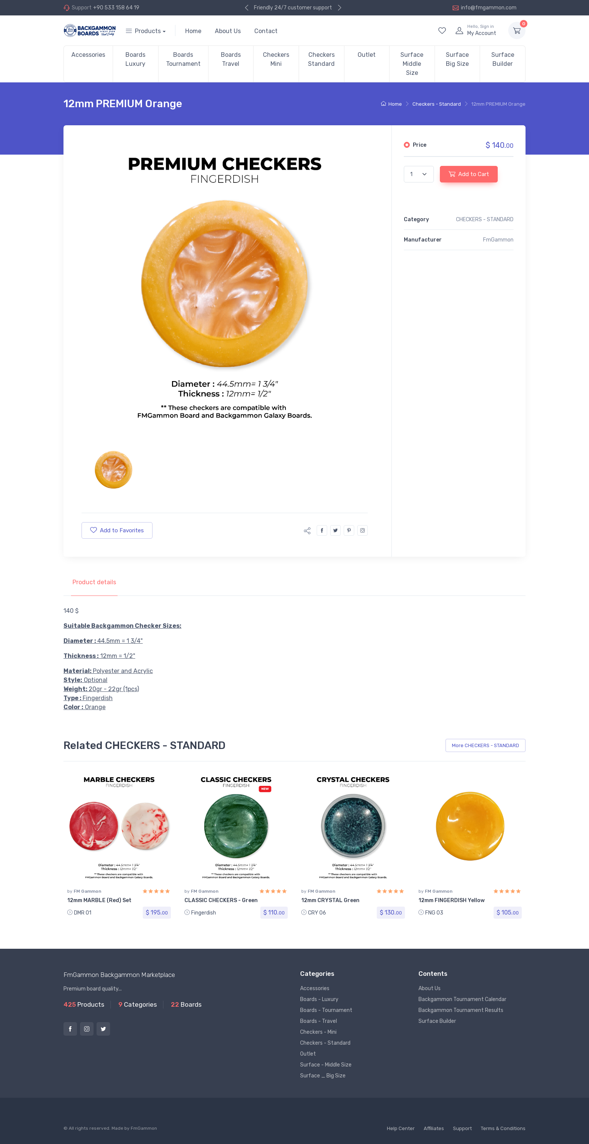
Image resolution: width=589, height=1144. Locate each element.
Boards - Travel (318, 1021)
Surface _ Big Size (323, 1076)
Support (462, 1128)
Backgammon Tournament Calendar (462, 999)
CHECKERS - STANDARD (484, 219)
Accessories (88, 54)
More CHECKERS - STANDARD (485, 745)
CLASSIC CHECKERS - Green (221, 900)
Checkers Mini (276, 59)
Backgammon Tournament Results (460, 1010)
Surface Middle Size (411, 63)
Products (143, 31)
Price (419, 145)
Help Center (401, 1128)
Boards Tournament (183, 59)
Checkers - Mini (318, 1032)
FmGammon (144, 1128)
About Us (228, 31)
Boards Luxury (135, 59)
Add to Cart (469, 173)
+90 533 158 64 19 (116, 8)
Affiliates (434, 1128)
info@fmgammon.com (485, 8)
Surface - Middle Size (326, 1065)
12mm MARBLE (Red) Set (99, 900)
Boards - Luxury (319, 999)
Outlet (367, 54)
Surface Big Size (457, 59)
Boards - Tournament (326, 1010)
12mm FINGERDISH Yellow (451, 900)
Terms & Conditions (503, 1128)
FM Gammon (87, 891)
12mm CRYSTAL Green (330, 900)
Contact (266, 31)
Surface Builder (502, 59)
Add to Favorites (117, 530)
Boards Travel (231, 59)
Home (193, 31)
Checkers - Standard (436, 104)
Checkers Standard (321, 59)
